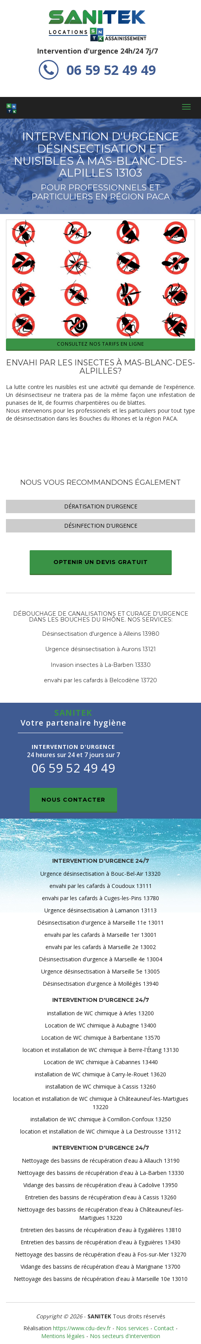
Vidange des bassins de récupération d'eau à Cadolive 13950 (100, 1185)
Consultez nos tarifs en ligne (100, 344)
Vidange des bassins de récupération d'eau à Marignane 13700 (100, 1266)
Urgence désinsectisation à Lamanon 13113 (100, 910)
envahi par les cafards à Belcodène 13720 (100, 680)
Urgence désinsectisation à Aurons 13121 (100, 649)
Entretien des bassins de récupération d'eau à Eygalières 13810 (100, 1230)
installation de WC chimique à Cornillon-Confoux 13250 (100, 1119)
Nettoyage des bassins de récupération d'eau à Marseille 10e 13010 (101, 1279)
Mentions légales (63, 1336)
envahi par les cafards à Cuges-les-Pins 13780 (100, 898)
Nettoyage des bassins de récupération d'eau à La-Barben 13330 (100, 1172)
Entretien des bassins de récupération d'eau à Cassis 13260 (100, 1197)
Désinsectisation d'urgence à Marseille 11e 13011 (100, 922)
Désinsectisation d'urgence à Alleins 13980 (100, 633)
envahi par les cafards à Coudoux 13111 (100, 886)
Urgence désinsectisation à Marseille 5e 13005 (100, 971)
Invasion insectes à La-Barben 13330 (101, 664)
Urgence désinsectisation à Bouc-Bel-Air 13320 (100, 873)
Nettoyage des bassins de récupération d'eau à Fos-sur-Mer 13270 (100, 1254)
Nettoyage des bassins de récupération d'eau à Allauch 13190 (101, 1160)
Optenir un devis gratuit (100, 562)
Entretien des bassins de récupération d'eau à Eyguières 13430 (100, 1242)
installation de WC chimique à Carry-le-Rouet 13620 (100, 1074)
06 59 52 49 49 (97, 70)
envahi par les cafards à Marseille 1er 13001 (100, 934)
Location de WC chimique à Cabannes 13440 (101, 1062)
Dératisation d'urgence (100, 506)
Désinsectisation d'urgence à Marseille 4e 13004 (100, 959)
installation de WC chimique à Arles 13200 (100, 1013)
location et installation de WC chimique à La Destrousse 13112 (100, 1131)
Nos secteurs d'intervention (125, 1336)
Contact (164, 1328)
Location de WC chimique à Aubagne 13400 (100, 1025)
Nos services (132, 1328)
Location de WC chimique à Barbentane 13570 (100, 1037)
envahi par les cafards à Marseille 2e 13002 (101, 947)
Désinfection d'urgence (100, 525)
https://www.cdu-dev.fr (82, 1328)
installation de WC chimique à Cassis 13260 (101, 1086)
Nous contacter (73, 799)
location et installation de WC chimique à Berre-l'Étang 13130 (101, 1050)
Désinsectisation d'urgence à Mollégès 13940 (101, 983)
